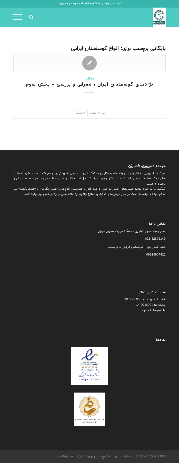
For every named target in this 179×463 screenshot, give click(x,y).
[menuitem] (30, 17)
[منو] (19, 17)
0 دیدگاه (79, 113)
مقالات (89, 79)
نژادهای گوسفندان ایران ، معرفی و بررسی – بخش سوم (89, 84)
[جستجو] (30, 17)
